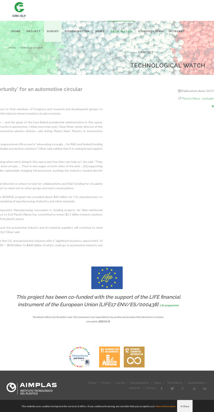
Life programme (169, 305)
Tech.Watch (175, 382)
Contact (150, 388)
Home (92, 382)
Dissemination (139, 382)
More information (165, 406)
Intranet (134, 388)
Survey (120, 382)
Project (106, 382)
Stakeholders (196, 382)
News (158, 382)
